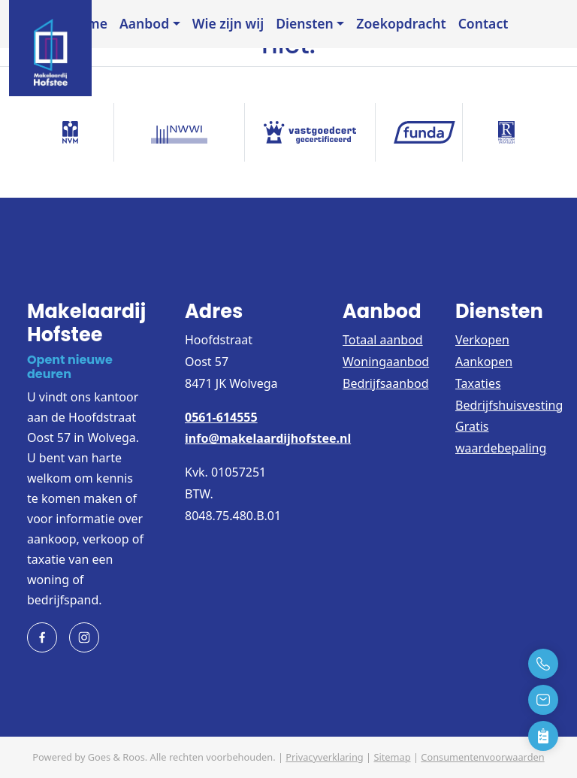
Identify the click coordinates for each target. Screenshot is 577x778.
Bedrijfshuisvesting (509, 405)
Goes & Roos (116, 757)
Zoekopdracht (401, 23)
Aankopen (483, 361)
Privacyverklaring (324, 757)
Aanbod (144, 23)
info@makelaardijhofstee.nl (268, 438)
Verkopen (482, 339)
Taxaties (478, 383)
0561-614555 (221, 417)
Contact (483, 23)
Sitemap (391, 757)
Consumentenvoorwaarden (482, 757)
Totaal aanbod (383, 339)
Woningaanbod (386, 361)
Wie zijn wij (228, 23)
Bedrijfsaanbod (386, 383)
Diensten (305, 23)
